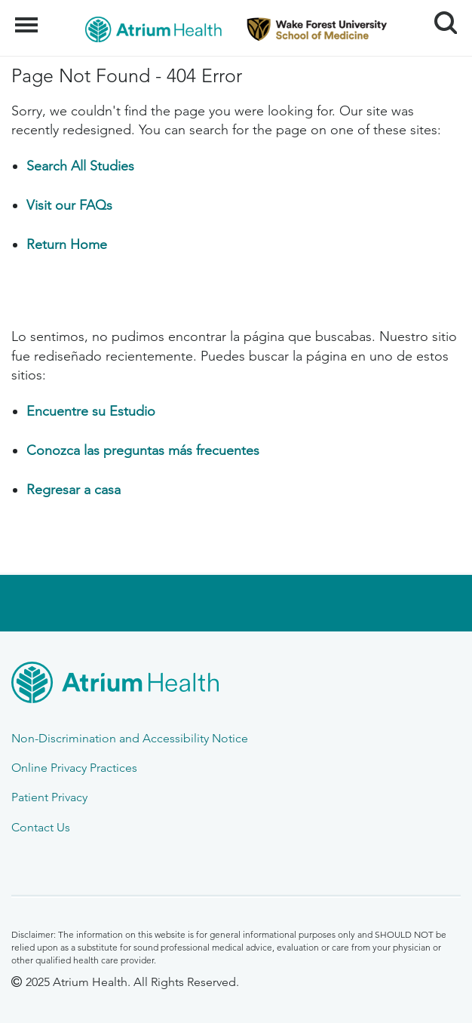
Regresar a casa (73, 489)
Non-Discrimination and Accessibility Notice (129, 738)
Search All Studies (80, 166)
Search (440, 17)
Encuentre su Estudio (90, 411)
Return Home (66, 244)
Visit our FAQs (69, 205)
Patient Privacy (49, 797)
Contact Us (40, 827)
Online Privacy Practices (74, 767)
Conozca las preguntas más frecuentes (142, 450)
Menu (28, 17)
